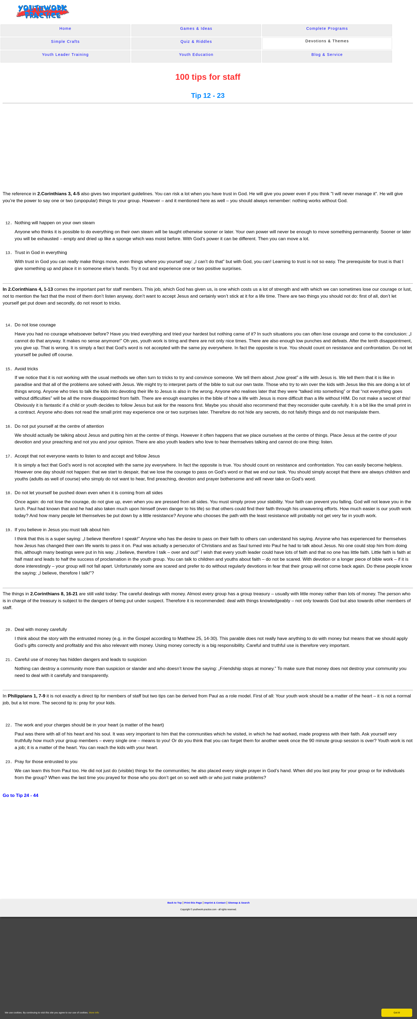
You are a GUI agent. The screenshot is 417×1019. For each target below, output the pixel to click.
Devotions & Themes (327, 41)
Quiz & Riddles (196, 41)
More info (94, 1012)
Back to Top (174, 902)
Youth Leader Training (65, 54)
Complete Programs (327, 28)
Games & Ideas (196, 28)
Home (65, 28)
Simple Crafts (65, 41)
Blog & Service (327, 54)
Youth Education (196, 54)
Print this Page (193, 902)
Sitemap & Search (238, 902)
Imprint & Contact (215, 902)
